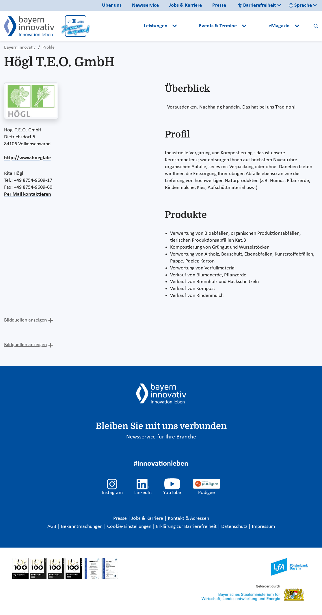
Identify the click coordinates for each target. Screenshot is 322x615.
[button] (188, 26)
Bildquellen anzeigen (25, 320)
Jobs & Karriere (185, 5)
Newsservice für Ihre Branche (161, 437)
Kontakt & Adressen (188, 518)
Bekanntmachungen (82, 526)
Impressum (263, 526)
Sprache (300, 5)
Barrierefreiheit (257, 5)
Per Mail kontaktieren (27, 194)
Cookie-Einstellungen (129, 526)
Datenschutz (234, 526)
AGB (52, 526)
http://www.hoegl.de (27, 158)
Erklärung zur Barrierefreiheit (187, 526)
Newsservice (145, 5)
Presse (219, 5)
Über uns (112, 5)
